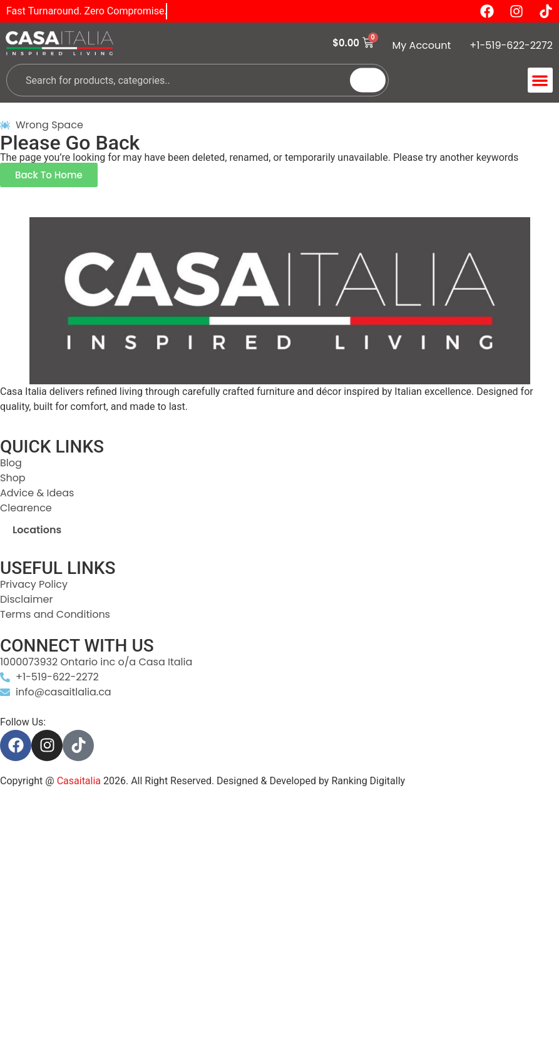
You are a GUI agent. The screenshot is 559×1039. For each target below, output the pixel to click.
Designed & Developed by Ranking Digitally (311, 781)
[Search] (368, 80)
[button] (540, 80)
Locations (37, 530)
